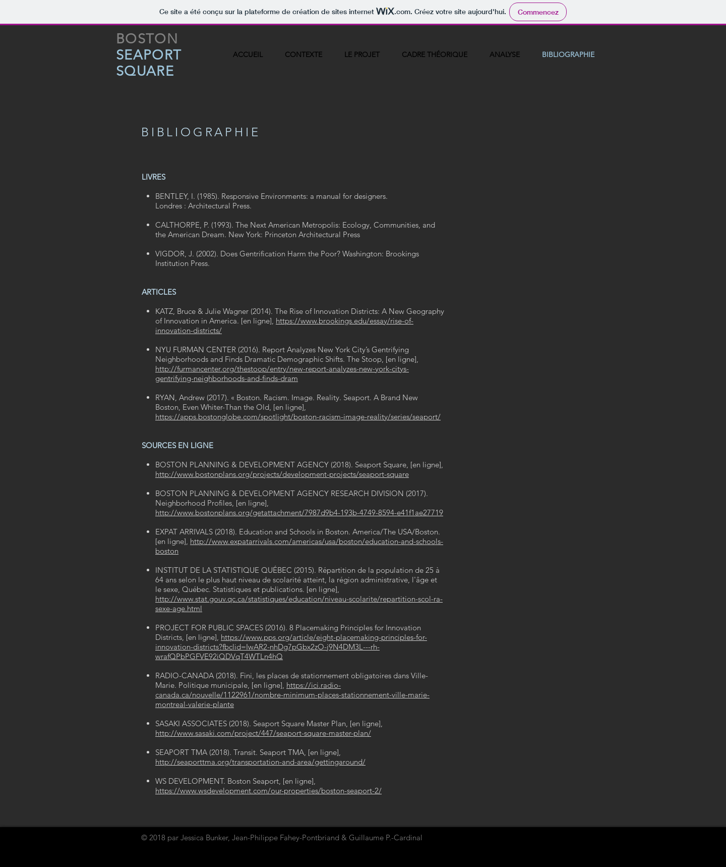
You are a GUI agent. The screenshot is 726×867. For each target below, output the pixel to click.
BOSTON (147, 39)
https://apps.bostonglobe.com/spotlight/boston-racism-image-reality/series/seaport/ (298, 416)
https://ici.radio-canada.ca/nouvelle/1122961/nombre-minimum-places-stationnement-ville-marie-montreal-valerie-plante (292, 694)
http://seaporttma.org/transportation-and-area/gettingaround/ (260, 762)
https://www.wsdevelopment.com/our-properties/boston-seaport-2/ (268, 790)
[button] (434, 54)
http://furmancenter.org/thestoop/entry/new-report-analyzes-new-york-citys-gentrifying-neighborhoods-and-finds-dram (282, 373)
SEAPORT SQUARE (149, 63)
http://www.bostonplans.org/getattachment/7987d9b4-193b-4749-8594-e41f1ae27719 (299, 512)
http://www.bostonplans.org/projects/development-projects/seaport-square (282, 474)
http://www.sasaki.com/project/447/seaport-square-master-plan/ (263, 733)
